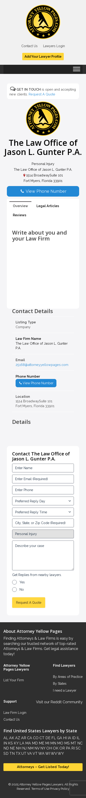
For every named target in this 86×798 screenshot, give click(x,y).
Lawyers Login (54, 46)
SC (77, 748)
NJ (24, 748)
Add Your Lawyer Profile (43, 56)
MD (34, 743)
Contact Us (29, 46)
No (21, 589)
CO (35, 738)
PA (67, 748)
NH (18, 748)
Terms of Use (40, 788)
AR (23, 738)
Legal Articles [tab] (47, 206)
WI (47, 753)
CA (29, 738)
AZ (17, 738)
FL (53, 738)
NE (12, 748)
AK (11, 738)
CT (41, 738)
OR (61, 748)
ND (6, 748)
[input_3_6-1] (43, 512)
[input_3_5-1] (43, 501)
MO (59, 743)
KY (16, 743)
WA (41, 753)
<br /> (43, 297)
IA (69, 738)
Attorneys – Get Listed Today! (43, 767)
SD (5, 753)
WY (60, 753)
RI (72, 748)
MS (66, 743)
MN (52, 743)
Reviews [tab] (19, 215)
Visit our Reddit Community (59, 702)
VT (35, 753)
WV (53, 753)
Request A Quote (42, 94)
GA (59, 738)
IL (78, 738)
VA (29, 753)
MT (73, 743)
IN (5, 743)
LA (21, 743)
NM (30, 748)
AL (5, 738)
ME (41, 743)
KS (10, 743)
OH (48, 748)
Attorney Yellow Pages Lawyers (41, 784)
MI (46, 743)
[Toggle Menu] (76, 70)
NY (42, 748)
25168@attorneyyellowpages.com (42, 365)
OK (55, 748)
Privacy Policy (59, 788)
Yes (22, 582)
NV (36, 748)
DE (47, 738)
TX (17, 753)
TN (11, 753)
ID (73, 738)
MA (27, 743)
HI (64, 738)
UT (23, 753)
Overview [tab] (20, 206)
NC (79, 743)
